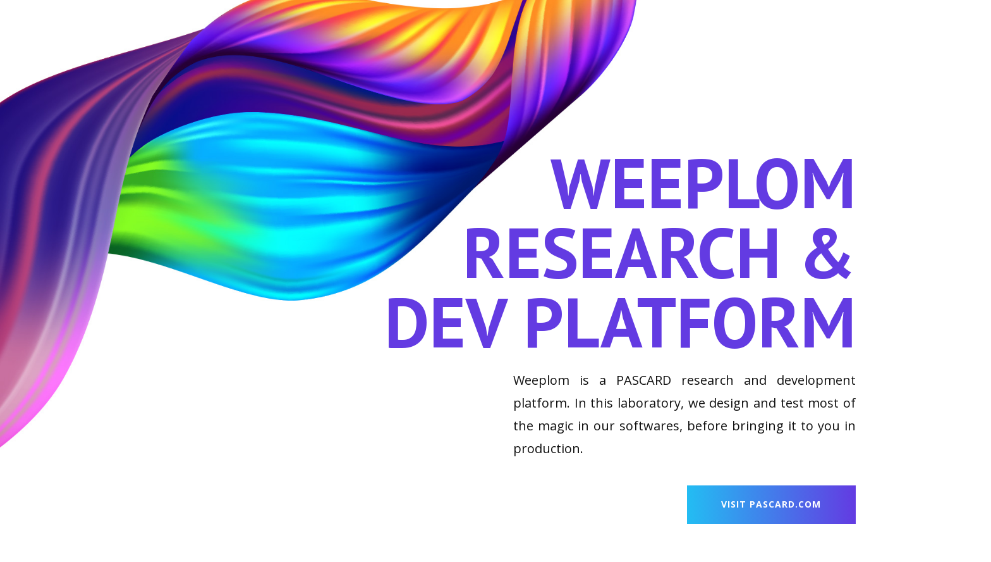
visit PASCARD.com (771, 504)
